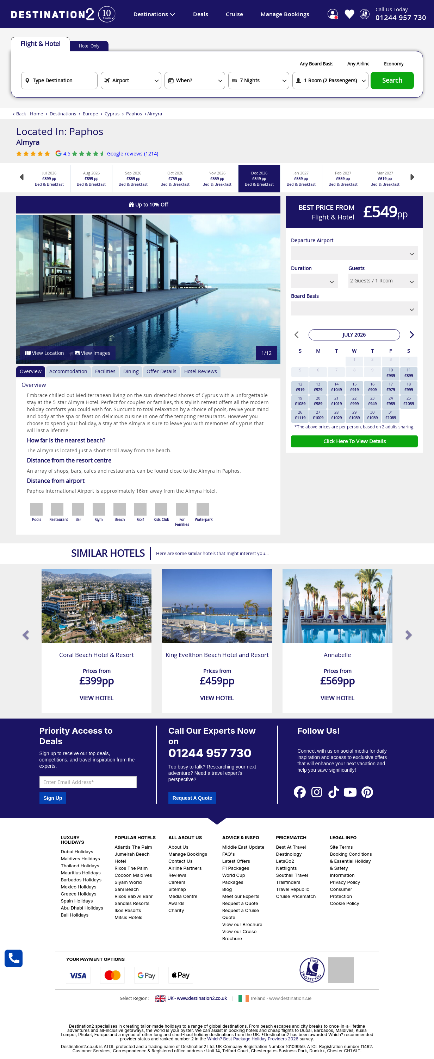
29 (354, 414)
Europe (90, 113)
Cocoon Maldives (133, 875)
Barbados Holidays (81, 879)
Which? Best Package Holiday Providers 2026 (252, 1038)
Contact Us (180, 861)
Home (36, 113)
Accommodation (68, 371)
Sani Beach (126, 889)
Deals (200, 14)
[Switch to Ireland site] (275, 998)
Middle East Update (243, 847)
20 (318, 400)
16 (372, 386)
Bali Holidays (74, 915)
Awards (176, 903)
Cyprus (112, 113)
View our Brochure (242, 924)
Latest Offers (236, 861)
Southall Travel (292, 875)
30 (372, 414)
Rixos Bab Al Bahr (133, 896)
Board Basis (305, 296)
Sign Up (53, 798)
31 (390, 414)
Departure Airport (312, 240)
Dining (131, 371)
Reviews (177, 875)
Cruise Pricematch (296, 896)
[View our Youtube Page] (350, 792)
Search (392, 80)
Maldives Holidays (80, 858)
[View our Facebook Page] (300, 792)
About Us (178, 847)
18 (408, 386)
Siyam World (128, 882)
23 (372, 400)
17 (390, 386)
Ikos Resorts (127, 910)
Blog (227, 889)
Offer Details (161, 371)
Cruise (234, 14)
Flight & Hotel (40, 43)
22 (354, 400)
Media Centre (183, 896)
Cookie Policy (344, 903)
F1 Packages (235, 868)
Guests (356, 268)
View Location (44, 353)
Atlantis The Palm (133, 847)
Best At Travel (291, 847)
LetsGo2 (285, 861)
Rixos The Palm (131, 868)
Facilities (105, 371)
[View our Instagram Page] (316, 792)
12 (300, 386)
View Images (92, 353)
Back (21, 113)
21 (336, 400)
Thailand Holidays (80, 865)
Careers (176, 882)
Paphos (134, 113)
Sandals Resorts (131, 903)
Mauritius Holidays (81, 872)
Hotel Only (89, 46)
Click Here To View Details (354, 441)
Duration (301, 268)
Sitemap (177, 889)
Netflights (286, 868)
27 (318, 414)
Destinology (289, 854)
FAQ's (228, 854)
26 (300, 414)
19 (300, 400)
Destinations (154, 14)
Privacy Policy (345, 882)
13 (318, 386)
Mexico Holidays (78, 886)
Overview (31, 371)
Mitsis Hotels (128, 917)
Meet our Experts (240, 896)
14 (336, 386)
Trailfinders (288, 882)
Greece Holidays (78, 894)
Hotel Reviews (200, 371)
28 (336, 414)
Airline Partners (185, 868)
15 (354, 386)
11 (408, 372)
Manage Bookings (285, 14)
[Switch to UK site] (191, 998)
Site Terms (341, 847)
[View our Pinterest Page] (367, 792)
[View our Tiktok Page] (333, 792)
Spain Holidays (77, 901)
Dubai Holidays (77, 851)
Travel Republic (292, 889)
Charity (176, 910)
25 (408, 400)
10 (390, 372)
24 (390, 400)
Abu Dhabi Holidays (82, 908)
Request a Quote (240, 903)
